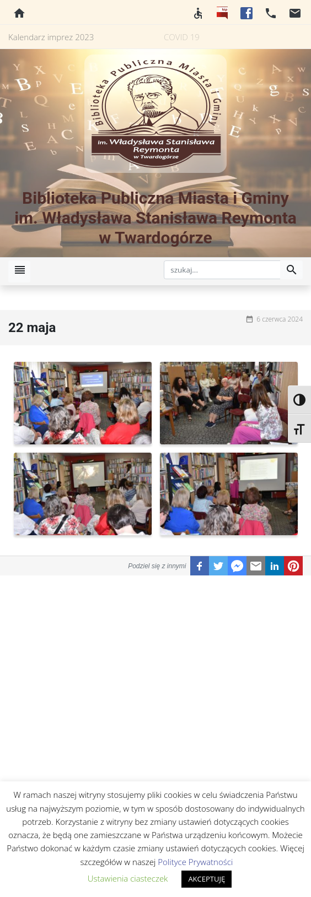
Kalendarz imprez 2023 (51, 36)
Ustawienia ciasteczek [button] (128, 878)
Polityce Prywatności (195, 861)
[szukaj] (222, 269)
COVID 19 (182, 36)
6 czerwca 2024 (279, 319)
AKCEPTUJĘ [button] (206, 879)
